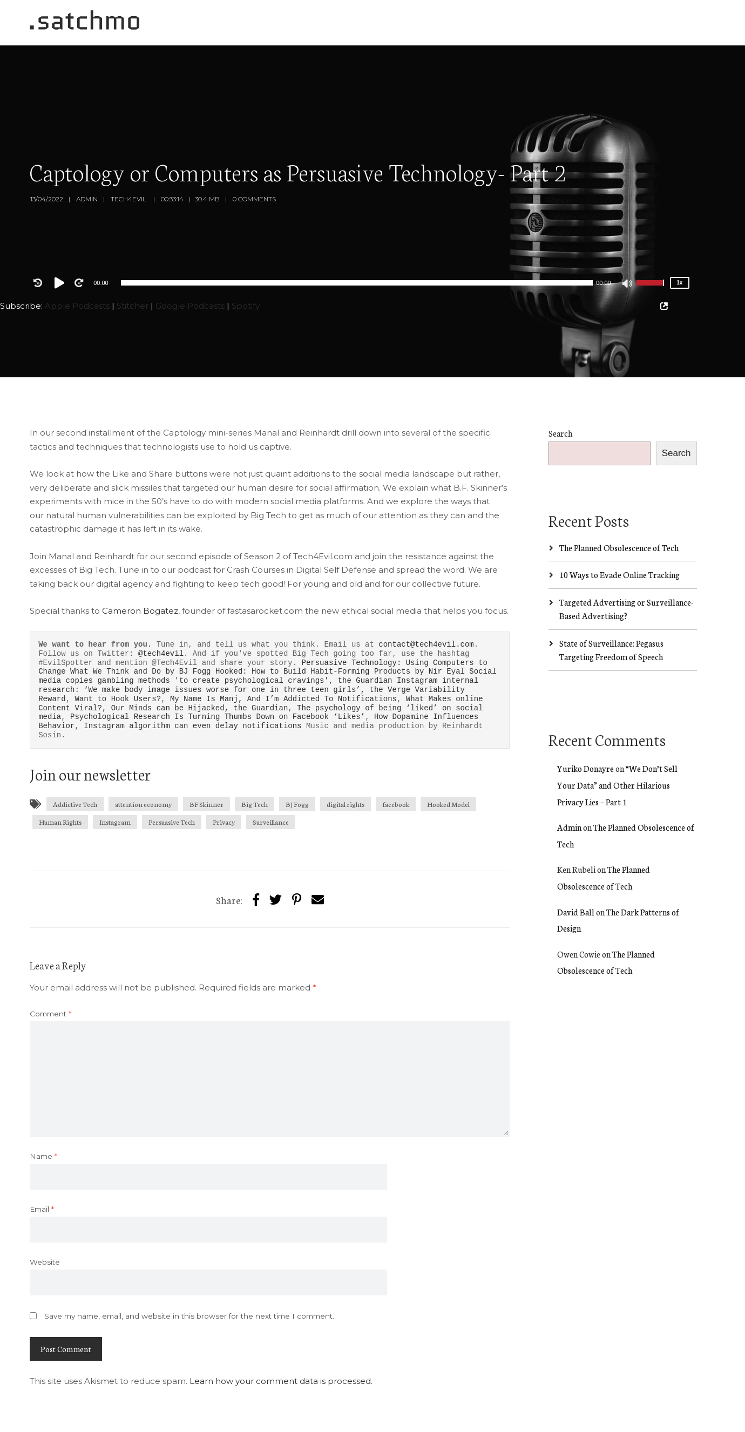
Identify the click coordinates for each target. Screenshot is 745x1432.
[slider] (357, 237)
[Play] (61, 237)
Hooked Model (448, 758)
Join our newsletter (90, 728)
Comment (50, 968)
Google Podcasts (190, 260)
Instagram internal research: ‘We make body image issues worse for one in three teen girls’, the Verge (258, 639)
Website (45, 1216)
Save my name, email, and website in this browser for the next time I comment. (189, 1270)
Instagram (115, 776)
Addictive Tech (75, 758)
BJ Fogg (297, 758)
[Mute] (627, 239)
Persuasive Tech (171, 776)
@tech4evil (161, 608)
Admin (87, 154)
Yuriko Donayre (585, 723)
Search (560, 387)
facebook (395, 758)
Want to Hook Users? (117, 653)
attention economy (143, 758)
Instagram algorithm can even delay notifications (192, 680)
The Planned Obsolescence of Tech (619, 502)
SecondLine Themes (152, 1419)
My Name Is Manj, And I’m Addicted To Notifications (283, 653)
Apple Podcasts (77, 260)
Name (43, 1111)
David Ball (575, 866)
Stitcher (132, 260)
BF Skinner (206, 758)
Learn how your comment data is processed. (280, 1336)
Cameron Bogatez (140, 565)
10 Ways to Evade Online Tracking (619, 529)
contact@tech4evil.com (425, 599)
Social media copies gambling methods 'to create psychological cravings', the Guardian (267, 630)
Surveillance (271, 776)
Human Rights (60, 776)
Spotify (246, 260)
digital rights (345, 758)
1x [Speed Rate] (679, 237)
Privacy (224, 776)
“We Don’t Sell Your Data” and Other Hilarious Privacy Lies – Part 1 (617, 739)
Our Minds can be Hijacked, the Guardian (199, 662)
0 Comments (254, 154)
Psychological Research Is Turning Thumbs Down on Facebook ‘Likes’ (217, 671)
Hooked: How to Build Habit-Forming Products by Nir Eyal (342, 626)
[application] (356, 237)
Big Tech (254, 758)
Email (42, 1163)
